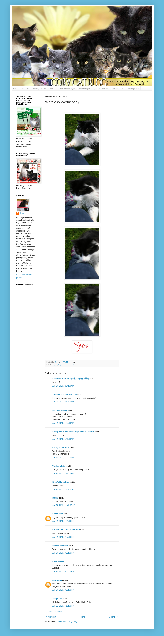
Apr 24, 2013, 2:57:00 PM (63, 537)
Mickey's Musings (60, 410)
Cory (22, 213)
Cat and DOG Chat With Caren (66, 530)
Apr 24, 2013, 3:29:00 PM (63, 553)
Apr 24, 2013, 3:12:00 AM (63, 402)
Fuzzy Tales (57, 514)
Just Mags (57, 580)
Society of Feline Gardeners (44, 89)
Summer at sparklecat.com (64, 394)
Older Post (113, 617)
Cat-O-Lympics (133, 89)
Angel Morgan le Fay (87, 89)
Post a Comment (56, 611)
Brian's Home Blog (61, 482)
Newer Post (51, 617)
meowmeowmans (60, 546)
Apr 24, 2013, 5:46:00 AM (63, 439)
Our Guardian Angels (67, 89)
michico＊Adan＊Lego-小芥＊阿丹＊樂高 (70, 378)
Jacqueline (57, 598)
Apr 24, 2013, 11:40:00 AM (63, 505)
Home (15, 89)
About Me (25, 89)
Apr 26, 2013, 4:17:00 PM (63, 606)
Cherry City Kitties (60, 447)
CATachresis (58, 561)
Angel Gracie (104, 89)
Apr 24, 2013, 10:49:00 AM (63, 489)
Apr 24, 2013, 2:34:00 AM (63, 386)
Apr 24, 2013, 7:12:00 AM (63, 473)
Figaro (55, 365)
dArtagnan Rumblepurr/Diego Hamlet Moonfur (73, 432)
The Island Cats (59, 466)
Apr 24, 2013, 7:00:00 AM (63, 457)
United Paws (118, 89)
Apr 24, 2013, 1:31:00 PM (63, 521)
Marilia (55, 498)
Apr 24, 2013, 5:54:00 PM (63, 571)
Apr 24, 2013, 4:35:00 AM (63, 423)
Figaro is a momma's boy (68, 365)
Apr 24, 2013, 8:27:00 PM (63, 590)
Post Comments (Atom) (67, 621)
